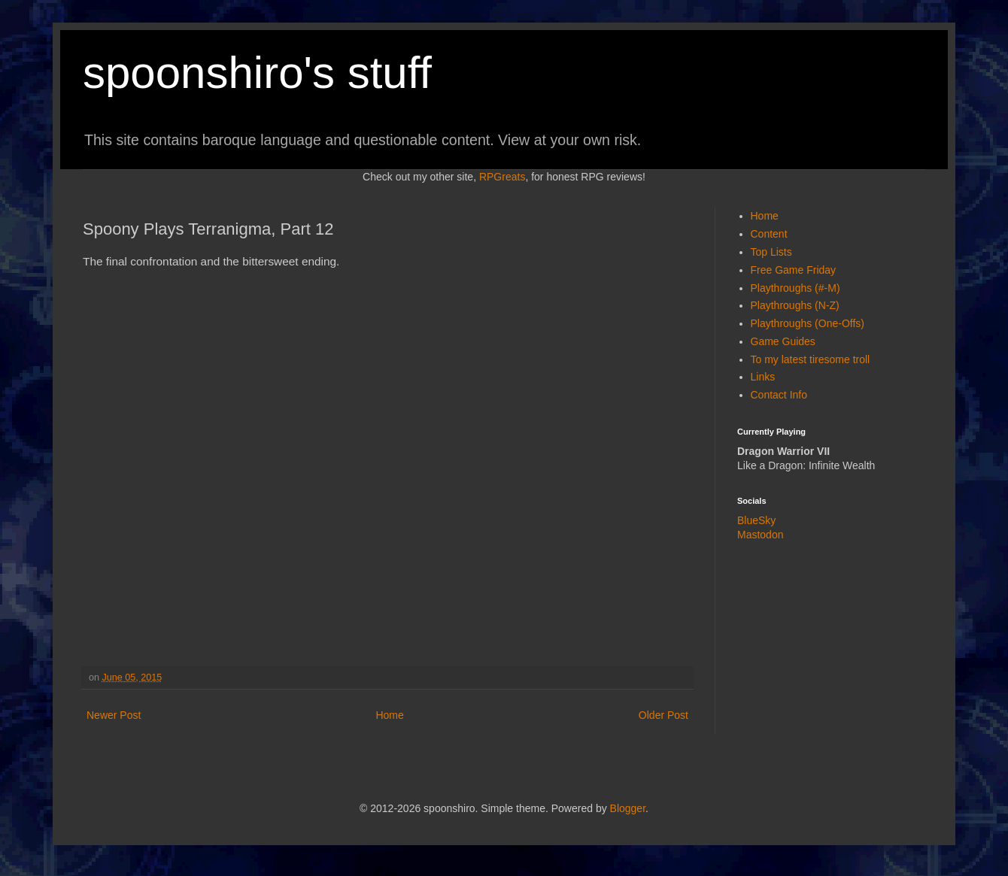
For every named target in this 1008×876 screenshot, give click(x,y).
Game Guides (783, 341)
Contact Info (779, 395)
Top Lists (771, 252)
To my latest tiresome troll (810, 359)
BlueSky (756, 520)
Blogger (627, 808)
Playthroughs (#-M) (795, 288)
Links (763, 377)
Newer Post (114, 715)
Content (769, 234)
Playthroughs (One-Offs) (807, 323)
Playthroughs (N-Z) (795, 305)
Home (389, 715)
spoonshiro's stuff (257, 72)
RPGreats (502, 177)
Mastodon (760, 535)
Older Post (663, 715)
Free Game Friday (793, 270)
